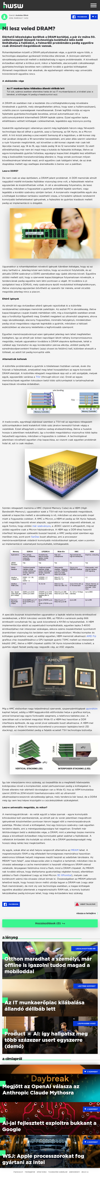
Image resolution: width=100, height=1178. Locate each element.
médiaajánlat (30, 1172)
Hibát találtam (85, 904)
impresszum (18, 1172)
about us (85, 1172)
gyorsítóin (91, 708)
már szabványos (41, 526)
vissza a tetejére (86, 913)
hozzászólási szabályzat (57, 1172)
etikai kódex (42, 1172)
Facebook (80, 16)
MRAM (74, 850)
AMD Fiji (91, 636)
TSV (38, 377)
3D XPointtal (64, 875)
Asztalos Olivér (21, 15)
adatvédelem (74, 1172)
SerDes (35, 536)
